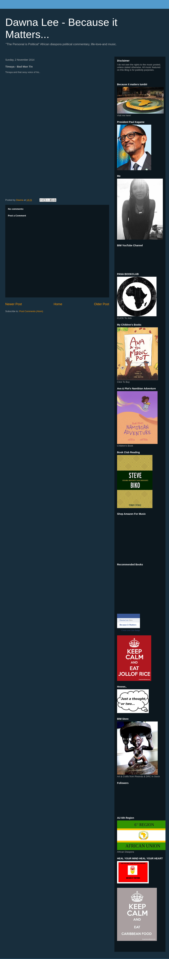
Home (58, 304)
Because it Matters (128, 625)
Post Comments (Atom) (31, 311)
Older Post (101, 304)
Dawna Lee (124, 620)
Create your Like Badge (130, 630)
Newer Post (13, 304)
